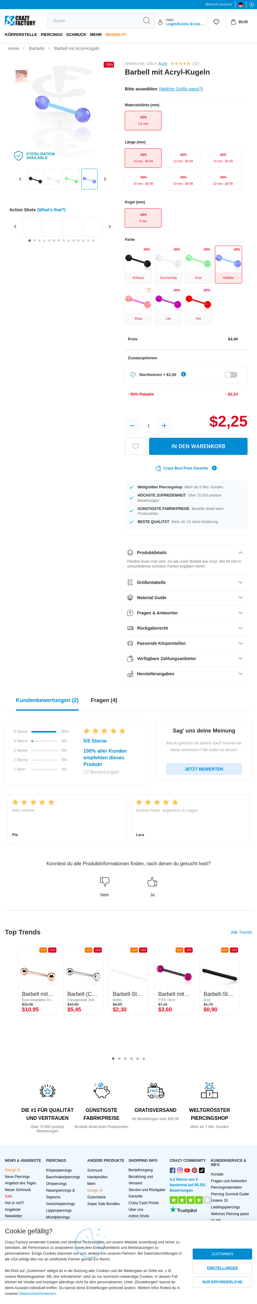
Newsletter (13, 1216)
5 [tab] (138, 1059)
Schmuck (76, 34)
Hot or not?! (14, 1203)
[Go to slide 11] (78, 240)
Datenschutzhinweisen (37, 1294)
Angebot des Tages (20, 1183)
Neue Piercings (17, 1177)
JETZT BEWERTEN (204, 769)
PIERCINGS (51, 34)
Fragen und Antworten (229, 1181)
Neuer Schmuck (18, 1190)
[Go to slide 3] (39, 240)
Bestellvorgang (141, 1170)
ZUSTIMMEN (222, 1254)
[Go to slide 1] (29, 240)
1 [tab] (113, 1059)
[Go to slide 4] (44, 240)
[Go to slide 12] (83, 240)
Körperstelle (21, 34)
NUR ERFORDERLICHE (222, 1282)
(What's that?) (51, 209)
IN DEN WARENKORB (198, 446)
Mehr (96, 34)
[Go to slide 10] (73, 240)
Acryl (162, 63)
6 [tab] (144, 1059)
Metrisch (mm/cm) (219, 4)
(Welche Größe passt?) (181, 88)
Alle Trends (241, 932)
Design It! (116, 34)
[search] (93, 21)
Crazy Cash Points (144, 1203)
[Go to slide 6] (54, 240)
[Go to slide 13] (88, 240)
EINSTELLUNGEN (222, 1268)
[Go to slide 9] (68, 240)
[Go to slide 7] (59, 240)
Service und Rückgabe (147, 1190)
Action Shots (139, 1216)
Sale (8, 1196)
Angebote (12, 1209)
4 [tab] (132, 1059)
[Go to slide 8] (63, 240)
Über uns (136, 1209)
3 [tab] (126, 1059)
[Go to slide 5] (49, 240)
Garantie (136, 1196)
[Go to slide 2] (34, 240)
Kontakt (217, 1174)
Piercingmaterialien (226, 1187)
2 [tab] (119, 1059)
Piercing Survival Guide (230, 1194)
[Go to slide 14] (93, 240)
